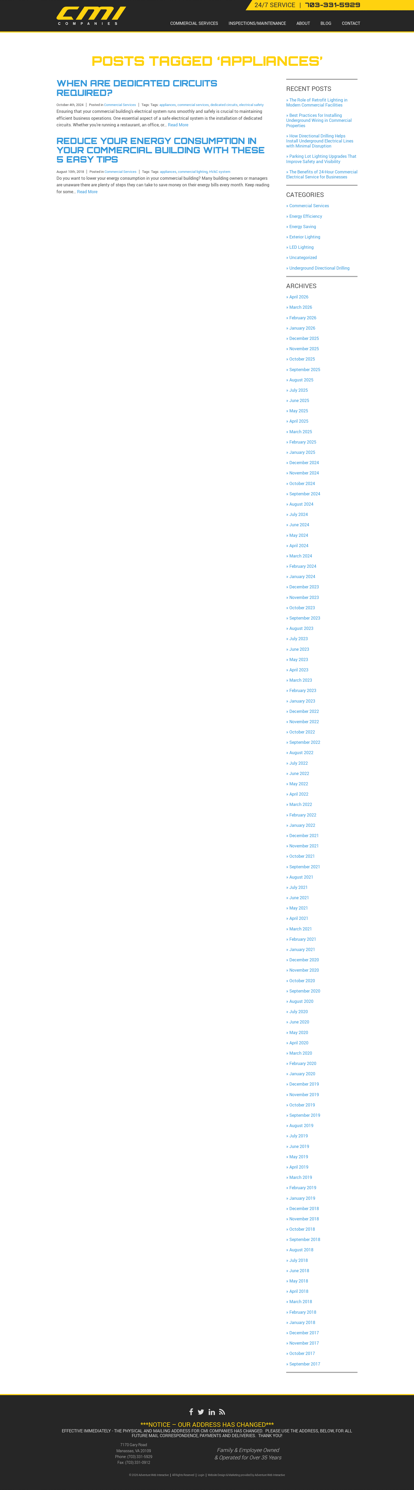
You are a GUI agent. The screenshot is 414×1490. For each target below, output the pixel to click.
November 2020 (304, 970)
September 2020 (304, 991)
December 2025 (304, 338)
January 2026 (302, 328)
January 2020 (302, 1074)
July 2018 (298, 1260)
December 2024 (304, 462)
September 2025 (304, 369)
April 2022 (298, 794)
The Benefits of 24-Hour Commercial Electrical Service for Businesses (321, 174)
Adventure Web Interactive (270, 1475)
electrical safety (251, 104)
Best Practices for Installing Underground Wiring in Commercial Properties (319, 120)
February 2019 (302, 1188)
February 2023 (302, 690)
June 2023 (299, 649)
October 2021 (302, 856)
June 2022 (299, 773)
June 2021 (299, 898)
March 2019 (300, 1177)
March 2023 (300, 680)
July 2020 (298, 1011)
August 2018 (301, 1250)
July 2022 (298, 763)
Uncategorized (303, 257)
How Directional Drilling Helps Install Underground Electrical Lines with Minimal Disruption (319, 141)
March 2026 (300, 307)
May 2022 (298, 784)
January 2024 (302, 576)
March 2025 (300, 432)
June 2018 (299, 1271)
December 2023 (304, 587)
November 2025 (304, 349)
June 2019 (299, 1146)
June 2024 (299, 525)
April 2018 (298, 1291)
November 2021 (304, 846)
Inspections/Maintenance (257, 23)
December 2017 (304, 1333)
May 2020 (298, 1032)
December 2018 (304, 1208)
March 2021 (300, 929)
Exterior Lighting (304, 237)
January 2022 (302, 825)
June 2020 (299, 1022)
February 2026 (302, 318)
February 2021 (302, 939)
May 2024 (298, 535)
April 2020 (298, 1043)
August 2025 (301, 380)
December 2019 (304, 1084)
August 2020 (301, 1001)
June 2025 (299, 400)
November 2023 (304, 597)
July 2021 (298, 887)
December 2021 (304, 835)
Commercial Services (194, 23)
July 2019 (298, 1136)
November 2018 (304, 1219)
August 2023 (301, 628)
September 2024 (304, 494)
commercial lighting (193, 171)
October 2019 (302, 1105)
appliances (167, 104)
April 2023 (298, 670)
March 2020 (300, 1053)
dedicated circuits (224, 104)
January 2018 (302, 1322)
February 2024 (302, 566)
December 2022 (304, 711)
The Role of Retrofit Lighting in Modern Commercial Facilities (316, 102)
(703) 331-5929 (139, 1456)
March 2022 (300, 804)
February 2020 (302, 1063)
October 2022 (302, 732)
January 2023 (302, 701)
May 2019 (298, 1157)
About (303, 23)
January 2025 (302, 452)
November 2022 (304, 722)
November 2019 (304, 1094)
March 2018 (300, 1301)
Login (201, 1475)
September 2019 (304, 1115)
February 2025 (302, 442)
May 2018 (298, 1281)
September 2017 (304, 1364)
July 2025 (298, 390)
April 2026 (298, 297)
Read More (178, 125)
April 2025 (298, 421)
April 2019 (298, 1167)
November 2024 (304, 473)
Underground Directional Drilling (319, 268)
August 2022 (301, 752)
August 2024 (301, 504)
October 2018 (302, 1229)
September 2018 (304, 1239)
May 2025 (298, 411)
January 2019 (302, 1198)
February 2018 (302, 1312)
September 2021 (304, 867)
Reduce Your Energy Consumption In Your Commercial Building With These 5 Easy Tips (161, 150)
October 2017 (302, 1353)
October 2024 (302, 483)
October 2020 (302, 981)
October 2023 (302, 608)
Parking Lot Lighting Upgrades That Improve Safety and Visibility (321, 158)
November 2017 (304, 1343)
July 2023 (298, 639)
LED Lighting (301, 247)
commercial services (193, 104)
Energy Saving (302, 226)
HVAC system (219, 171)
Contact (351, 23)
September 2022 (304, 742)
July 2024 (298, 514)
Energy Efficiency (305, 216)
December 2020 (304, 960)
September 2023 (304, 618)
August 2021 (301, 877)
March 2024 (300, 556)
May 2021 (298, 908)
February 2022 (302, 815)
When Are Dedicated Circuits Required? (137, 88)
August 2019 (301, 1125)
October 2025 (302, 359)
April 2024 (298, 545)
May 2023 (298, 659)
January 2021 (302, 949)
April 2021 (298, 918)
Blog (326, 23)
